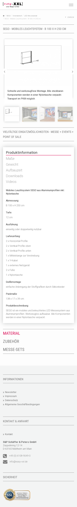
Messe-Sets (13, 349)
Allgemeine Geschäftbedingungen (22, 404)
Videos (11, 182)
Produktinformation (21, 153)
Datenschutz (11, 400)
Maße (10, 159)
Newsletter (10, 392)
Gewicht (12, 164)
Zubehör (11, 341)
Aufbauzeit (14, 170)
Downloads (14, 176)
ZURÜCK (69, 17)
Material (11, 333)
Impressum (11, 396)
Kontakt (9, 434)
